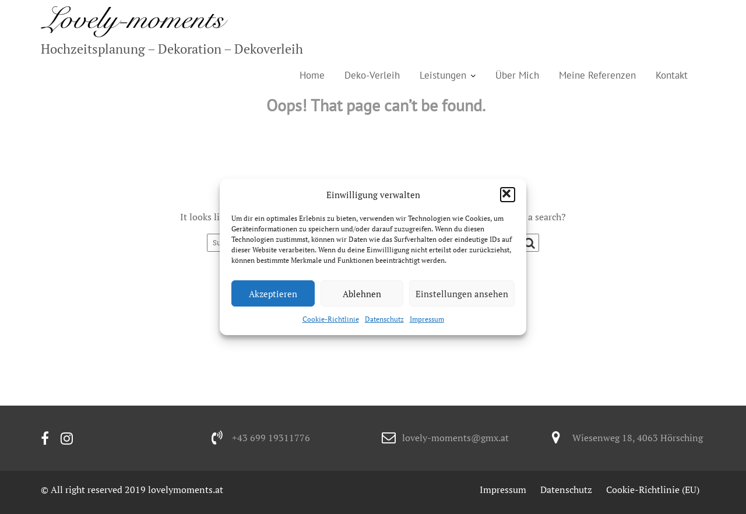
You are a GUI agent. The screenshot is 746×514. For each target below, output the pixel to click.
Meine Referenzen (597, 75)
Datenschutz (384, 319)
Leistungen (443, 75)
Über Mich (517, 75)
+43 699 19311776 (271, 437)
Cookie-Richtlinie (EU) (652, 489)
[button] (508, 195)
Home (312, 75)
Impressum (427, 319)
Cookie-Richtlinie (330, 319)
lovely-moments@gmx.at (455, 437)
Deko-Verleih (372, 75)
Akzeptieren (273, 294)
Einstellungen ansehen (462, 294)
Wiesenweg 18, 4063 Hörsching (637, 437)
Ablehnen (362, 294)
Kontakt (672, 75)
